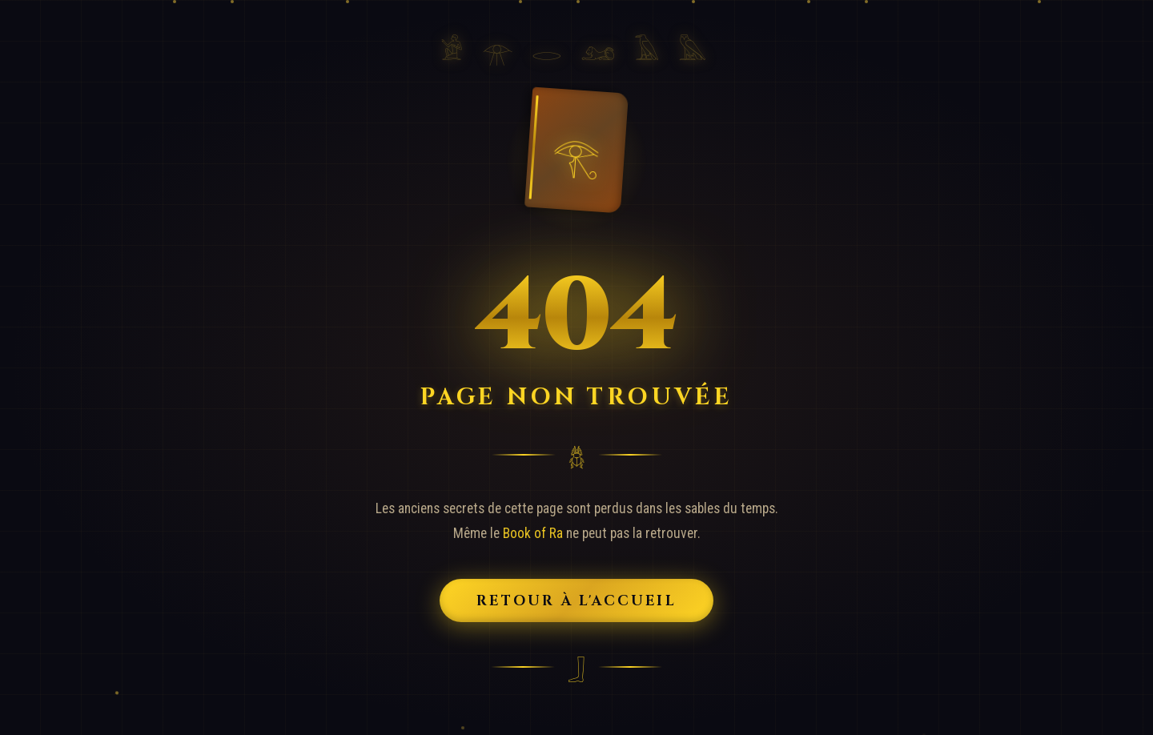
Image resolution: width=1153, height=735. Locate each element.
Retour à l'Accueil (577, 600)
